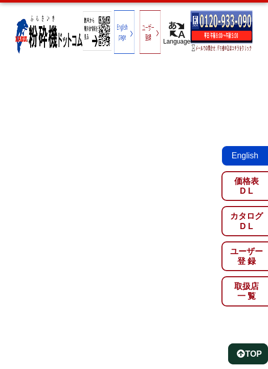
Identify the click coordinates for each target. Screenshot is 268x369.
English (245, 155)
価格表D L (246, 186)
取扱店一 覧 (246, 291)
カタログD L (246, 221)
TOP (249, 354)
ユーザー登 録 (246, 256)
